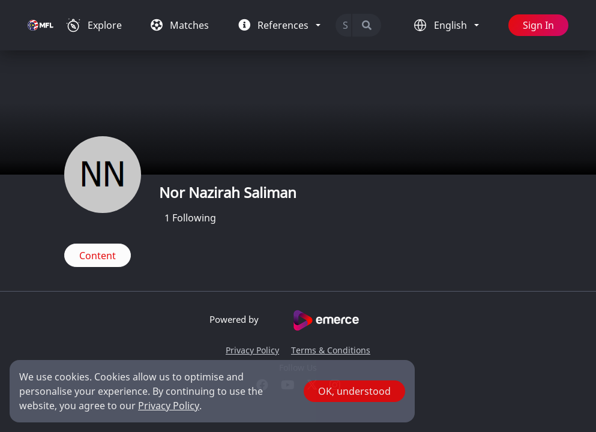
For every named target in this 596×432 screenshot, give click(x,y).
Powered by (298, 320)
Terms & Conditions (330, 350)
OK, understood (354, 391)
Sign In (538, 25)
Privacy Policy (252, 350)
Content (97, 255)
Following (190, 217)
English (451, 25)
